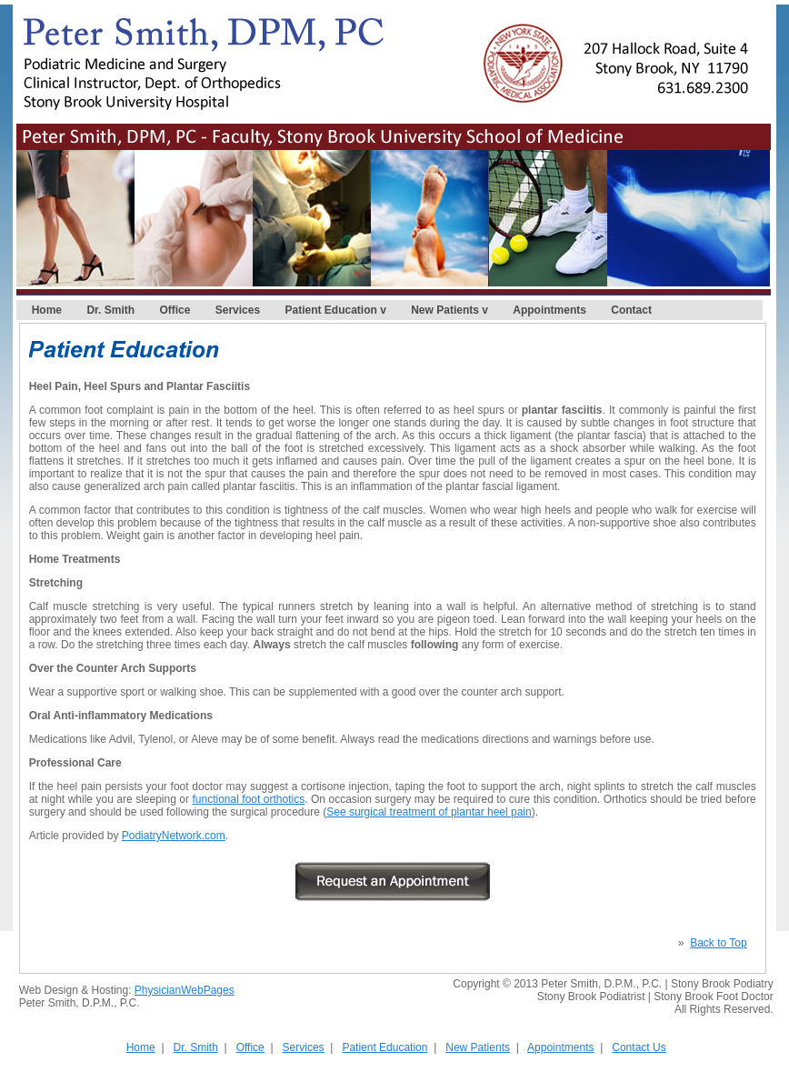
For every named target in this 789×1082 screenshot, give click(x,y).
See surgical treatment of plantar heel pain (428, 812)
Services (237, 310)
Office (174, 310)
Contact (631, 310)
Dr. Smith (110, 310)
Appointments (549, 310)
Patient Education (331, 310)
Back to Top (718, 943)
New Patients (445, 310)
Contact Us (638, 1047)
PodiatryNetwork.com (173, 835)
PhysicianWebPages (185, 990)
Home (47, 310)
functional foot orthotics (248, 799)
